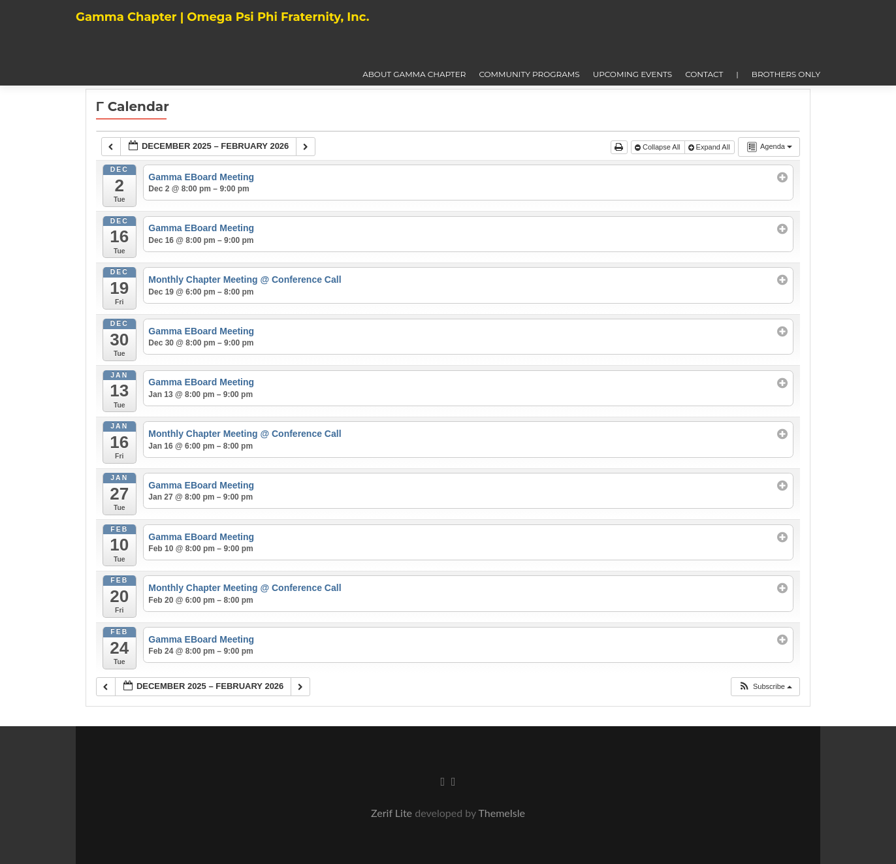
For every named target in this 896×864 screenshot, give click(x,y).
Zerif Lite (393, 813)
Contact (704, 74)
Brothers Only (786, 74)
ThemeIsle (501, 813)
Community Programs (529, 74)
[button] (765, 687)
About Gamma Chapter (414, 74)
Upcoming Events (633, 74)
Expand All (710, 147)
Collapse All (658, 147)
